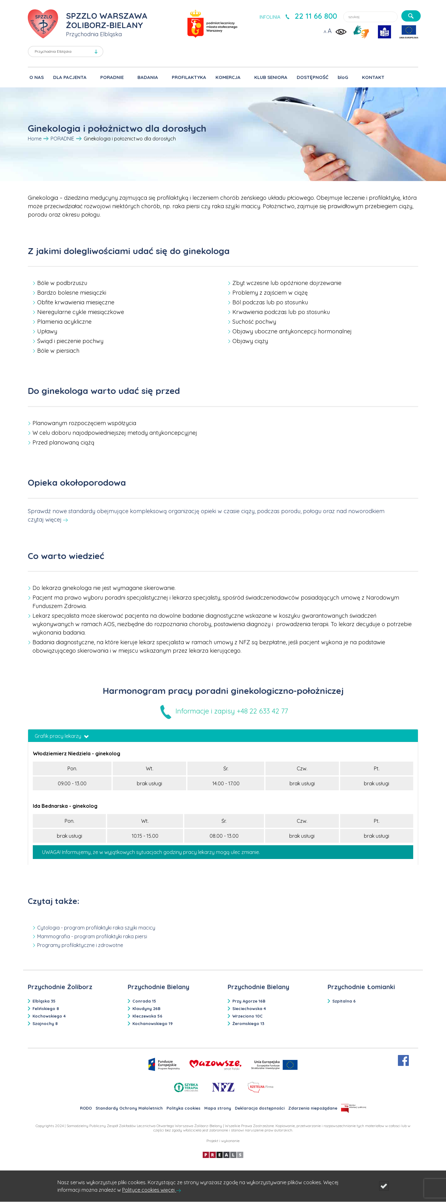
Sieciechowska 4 (249, 1008)
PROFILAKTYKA (189, 77)
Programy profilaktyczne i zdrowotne (80, 945)
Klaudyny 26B (146, 1008)
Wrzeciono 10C (247, 1015)
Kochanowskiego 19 (152, 1023)
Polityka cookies (183, 1108)
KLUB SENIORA (270, 77)
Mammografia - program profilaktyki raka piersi (92, 936)
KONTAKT (373, 77)
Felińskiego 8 (45, 1008)
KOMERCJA (228, 77)
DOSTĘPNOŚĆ (312, 77)
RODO (86, 1108)
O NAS (36, 77)
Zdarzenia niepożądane (312, 1108)
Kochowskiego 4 (49, 1015)
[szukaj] (411, 16)
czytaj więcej (45, 519)
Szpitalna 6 (344, 1000)
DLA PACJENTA (70, 77)
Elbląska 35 (44, 1000)
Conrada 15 (144, 1000)
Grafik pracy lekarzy (62, 736)
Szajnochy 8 (45, 1023)
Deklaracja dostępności (260, 1108)
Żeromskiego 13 (248, 1023)
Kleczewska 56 (147, 1015)
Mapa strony (217, 1108)
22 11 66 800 (316, 16)
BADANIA (147, 77)
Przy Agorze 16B (248, 1000)
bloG (343, 77)
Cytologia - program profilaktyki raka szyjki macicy (96, 928)
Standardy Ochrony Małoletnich (129, 1108)
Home (35, 138)
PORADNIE (112, 77)
